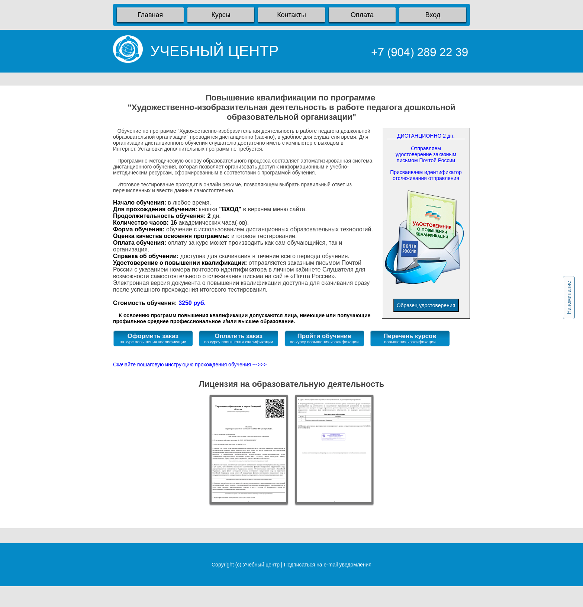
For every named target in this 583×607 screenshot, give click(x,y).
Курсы (220, 15)
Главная (150, 15)
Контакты (291, 15)
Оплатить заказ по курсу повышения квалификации (238, 338)
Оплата (362, 15)
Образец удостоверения (426, 305)
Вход (433, 15)
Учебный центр (261, 565)
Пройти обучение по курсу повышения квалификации (324, 338)
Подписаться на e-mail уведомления (327, 565)
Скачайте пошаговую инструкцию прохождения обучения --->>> (190, 364)
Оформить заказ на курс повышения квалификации (153, 338)
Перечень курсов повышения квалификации (409, 338)
